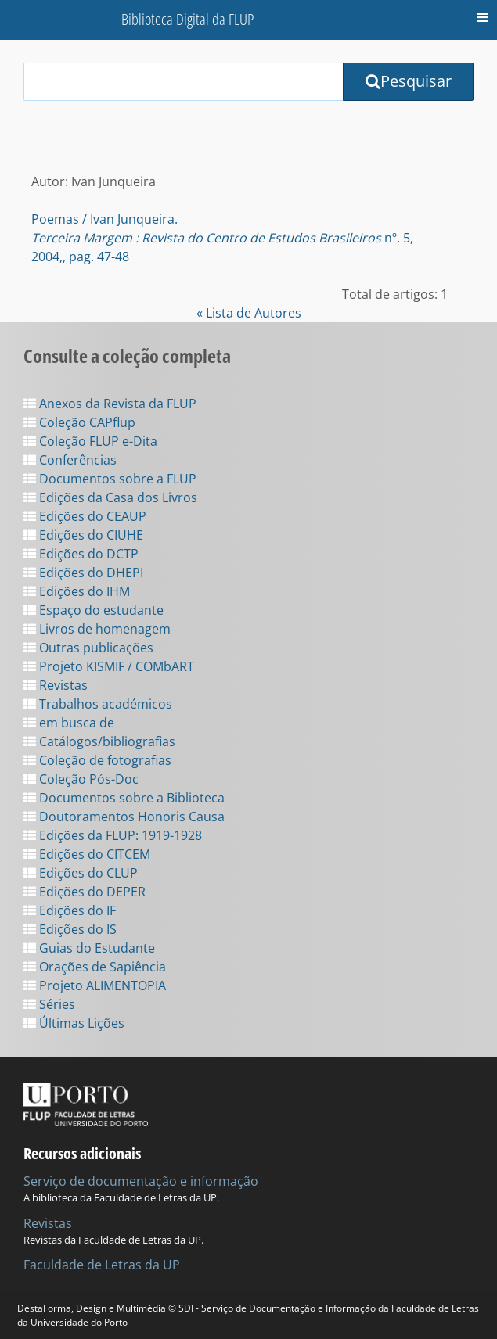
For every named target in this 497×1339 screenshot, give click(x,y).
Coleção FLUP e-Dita (90, 441)
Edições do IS (70, 929)
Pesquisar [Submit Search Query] (409, 81)
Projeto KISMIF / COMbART (108, 666)
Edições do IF (69, 910)
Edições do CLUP (80, 872)
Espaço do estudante (93, 610)
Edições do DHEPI (83, 572)
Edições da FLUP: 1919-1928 (112, 835)
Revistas (55, 685)
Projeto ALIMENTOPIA (94, 985)
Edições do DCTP (81, 553)
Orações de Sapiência (94, 966)
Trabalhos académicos (97, 704)
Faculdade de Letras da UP (101, 1264)
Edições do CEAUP (84, 516)
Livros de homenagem (97, 628)
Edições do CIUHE (83, 535)
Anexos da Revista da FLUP (109, 403)
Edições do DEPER (84, 891)
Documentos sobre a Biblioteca (124, 797)
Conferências (70, 459)
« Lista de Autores (248, 312)
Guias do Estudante (89, 948)
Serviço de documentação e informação (140, 1181)
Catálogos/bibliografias (99, 741)
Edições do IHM (76, 591)
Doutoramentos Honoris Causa (124, 816)
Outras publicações (88, 647)
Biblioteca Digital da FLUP (187, 19)
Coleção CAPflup (79, 422)
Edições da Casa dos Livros (110, 497)
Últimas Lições (73, 1023)
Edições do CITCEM (86, 854)
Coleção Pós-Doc (81, 779)
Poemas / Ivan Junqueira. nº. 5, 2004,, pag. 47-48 (222, 237)
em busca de (68, 722)
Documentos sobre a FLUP (109, 478)
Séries (49, 1004)
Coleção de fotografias (97, 760)
